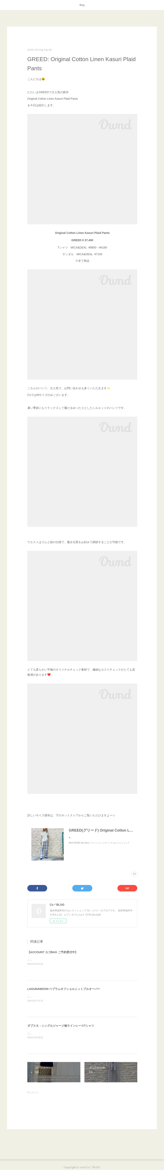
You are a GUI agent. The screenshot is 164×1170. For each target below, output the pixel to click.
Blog (82, 5)
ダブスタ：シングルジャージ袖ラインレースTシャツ (60, 1025)
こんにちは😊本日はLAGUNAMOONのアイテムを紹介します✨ (62, 996)
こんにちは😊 (35, 959)
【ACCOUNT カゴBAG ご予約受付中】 (52, 952)
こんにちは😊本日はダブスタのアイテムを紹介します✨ (58, 1033)
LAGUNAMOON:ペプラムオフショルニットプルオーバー (63, 989)
